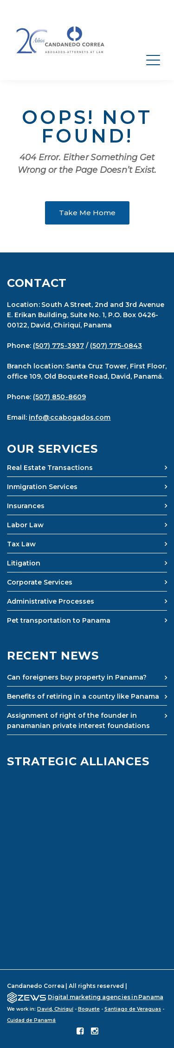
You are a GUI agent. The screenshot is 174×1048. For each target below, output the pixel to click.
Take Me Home (87, 212)
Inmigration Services (42, 487)
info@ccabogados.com (69, 417)
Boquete (89, 1009)
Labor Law (25, 525)
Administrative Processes (50, 601)
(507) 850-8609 (59, 397)
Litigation (23, 563)
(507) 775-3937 (58, 345)
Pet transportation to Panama (58, 620)
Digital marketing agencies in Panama (105, 997)
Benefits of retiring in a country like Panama (83, 696)
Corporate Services (39, 582)
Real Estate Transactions (50, 467)
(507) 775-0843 (116, 345)
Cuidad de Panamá (31, 1020)
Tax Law (21, 544)
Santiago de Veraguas (132, 1009)
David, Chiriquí (55, 1009)
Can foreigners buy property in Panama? (77, 677)
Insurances (26, 506)
